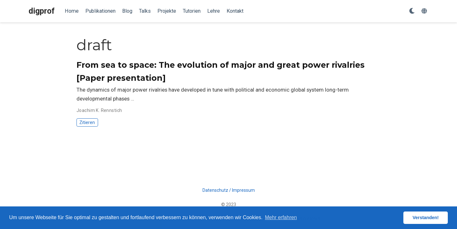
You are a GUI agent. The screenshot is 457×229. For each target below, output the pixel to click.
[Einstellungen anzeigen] (412, 11)
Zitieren (87, 122)
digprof (42, 11)
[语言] (424, 11)
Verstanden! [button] (426, 217)
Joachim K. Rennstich (99, 110)
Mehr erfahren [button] (281, 217)
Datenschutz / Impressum (228, 190)
